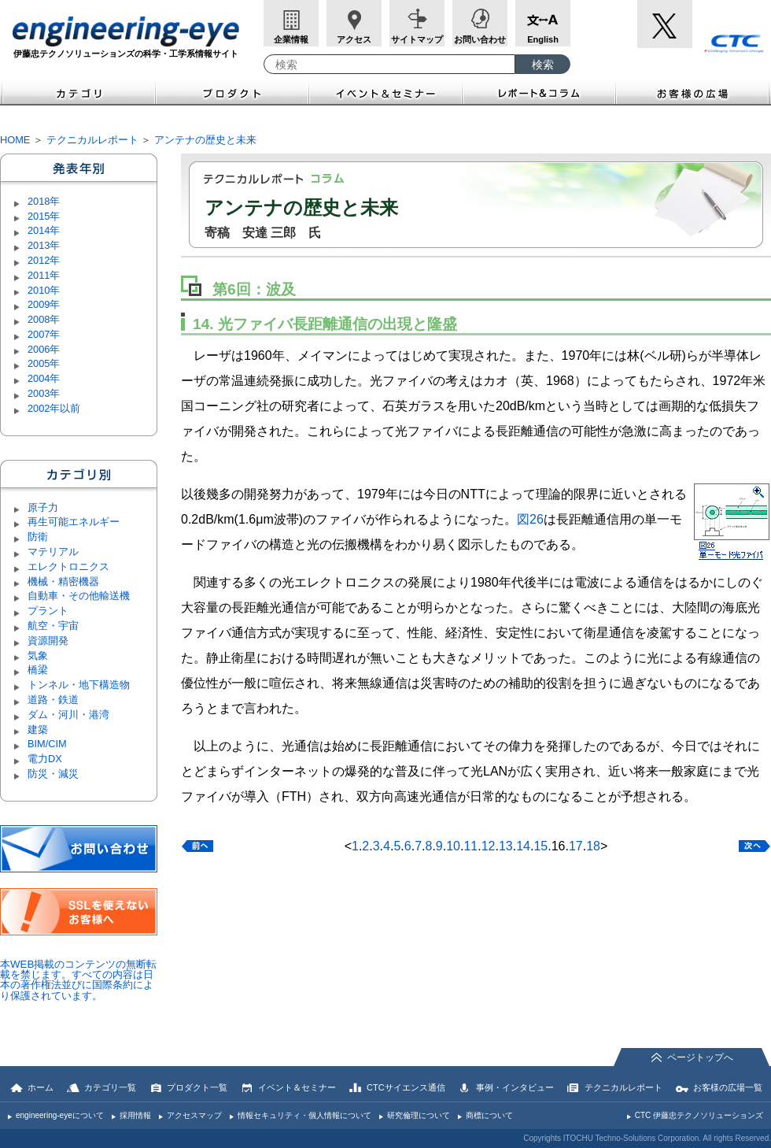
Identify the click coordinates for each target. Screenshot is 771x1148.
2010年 (44, 290)
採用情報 (135, 1115)
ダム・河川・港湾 (68, 714)
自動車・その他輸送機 (79, 596)
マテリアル (53, 551)
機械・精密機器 (63, 581)
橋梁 (38, 670)
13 (506, 846)
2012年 (44, 260)
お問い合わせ (480, 39)
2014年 (44, 230)
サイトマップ (417, 39)
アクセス (354, 39)
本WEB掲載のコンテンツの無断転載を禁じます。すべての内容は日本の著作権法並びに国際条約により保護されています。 (78, 980)
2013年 (44, 245)
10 (453, 846)
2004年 (44, 378)
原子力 (43, 507)
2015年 (44, 216)
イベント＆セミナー (386, 92)
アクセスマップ (194, 1115)
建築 (38, 729)
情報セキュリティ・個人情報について (304, 1115)
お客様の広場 (693, 92)
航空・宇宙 (53, 625)
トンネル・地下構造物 (79, 685)
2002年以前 (54, 408)
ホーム (40, 1087)
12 (488, 846)
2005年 (44, 363)
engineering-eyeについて (60, 1115)
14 (523, 846)
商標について (489, 1115)
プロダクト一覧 (197, 1087)
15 (540, 846)
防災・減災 (53, 774)
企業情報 (291, 39)
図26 (530, 519)
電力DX (45, 759)
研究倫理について (418, 1115)
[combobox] (389, 64)
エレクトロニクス (68, 566)
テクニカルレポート (92, 140)
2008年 (44, 319)
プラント (48, 611)
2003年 (44, 393)
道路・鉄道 (53, 699)
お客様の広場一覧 (727, 1087)
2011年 (44, 275)
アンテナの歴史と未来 (205, 140)
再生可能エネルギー (74, 522)
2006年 (44, 349)
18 (593, 846)
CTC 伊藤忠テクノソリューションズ (699, 1115)
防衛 (38, 537)
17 (576, 846)
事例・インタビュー (515, 1087)
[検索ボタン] (542, 64)
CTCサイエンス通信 (406, 1087)
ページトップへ (700, 1057)
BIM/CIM (47, 744)
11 (470, 846)
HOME (15, 140)
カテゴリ (78, 92)
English (543, 39)
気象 (38, 655)
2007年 (44, 334)
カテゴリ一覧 (110, 1087)
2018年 (44, 201)
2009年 (44, 304)
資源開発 (48, 640)
